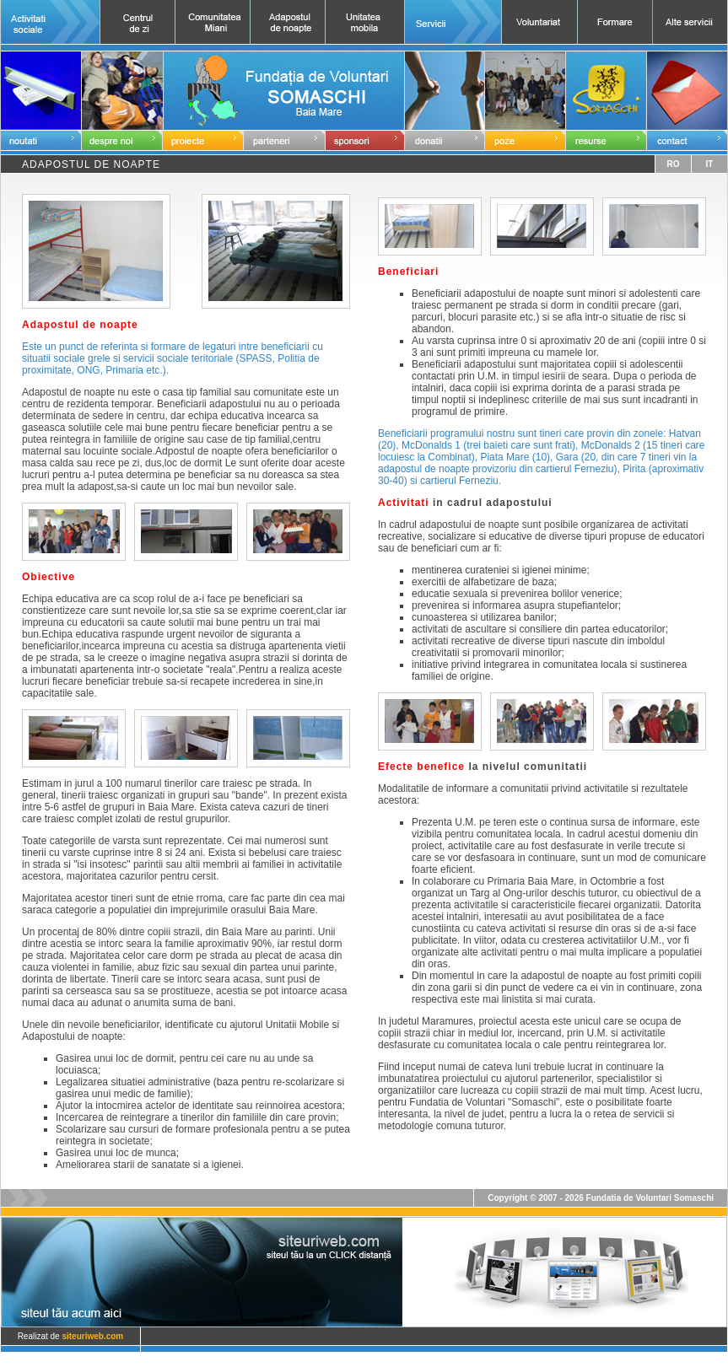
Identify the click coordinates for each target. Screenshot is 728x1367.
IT (710, 164)
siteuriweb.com (92, 1336)
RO (672, 164)
